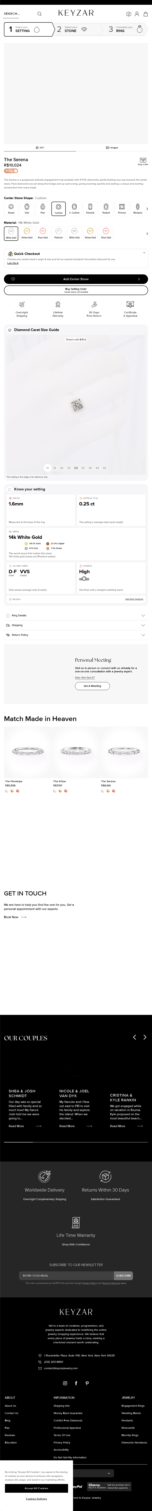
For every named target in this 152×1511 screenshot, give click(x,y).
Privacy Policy (90, 1277)
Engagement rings (27, 22)
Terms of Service (111, 1277)
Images (112, 151)
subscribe (123, 1270)
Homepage (9, 22)
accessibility (61, 1444)
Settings (44, 22)
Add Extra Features (134, 607)
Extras (11, 174)
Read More (88, 1000)
